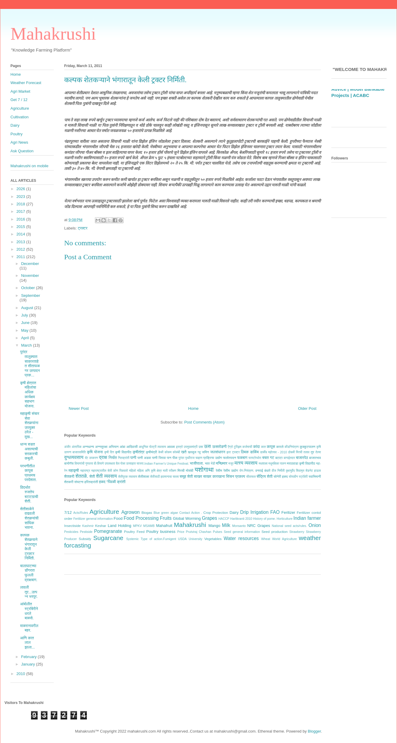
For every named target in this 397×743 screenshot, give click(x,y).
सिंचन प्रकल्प (235, 476)
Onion (314, 525)
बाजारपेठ (302, 457)
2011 (21, 257)
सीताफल (251, 476)
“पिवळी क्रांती (116, 482)
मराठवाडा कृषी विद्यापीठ (301, 463)
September (30, 295)
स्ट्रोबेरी (303, 476)
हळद (102, 482)
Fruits (166, 518)
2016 (21, 219)
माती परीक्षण (169, 470)
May (25, 330)
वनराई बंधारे (262, 470)
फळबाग (242, 457)
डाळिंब (254, 452)
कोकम (167, 452)
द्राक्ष (103, 457)
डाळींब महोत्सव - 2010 (273, 452)
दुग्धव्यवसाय (73, 457)
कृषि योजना (95, 452)
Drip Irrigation (254, 512)
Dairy (234, 512)
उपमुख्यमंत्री (191, 447)
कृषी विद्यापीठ (123, 452)
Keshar (100, 526)
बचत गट (268, 457)
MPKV (137, 526)
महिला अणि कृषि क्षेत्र (149, 470)
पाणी (133, 457)
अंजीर (67, 447)
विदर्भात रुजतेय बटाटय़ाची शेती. (29, 494)
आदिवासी (132, 447)
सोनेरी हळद (281, 476)
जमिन (205, 452)
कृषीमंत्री (151, 452)
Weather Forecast (25, 82)
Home (193, 408)
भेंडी (213, 463)
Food (118, 518)
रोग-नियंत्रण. (246, 470)
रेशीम (219, 470)
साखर (198, 476)
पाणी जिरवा (159, 458)
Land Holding (119, 525)
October (28, 288)
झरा (229, 452)
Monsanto (239, 526)
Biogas (146, 512)
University (195, 539)
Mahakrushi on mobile (29, 166)
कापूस (271, 446)
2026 (21, 189)
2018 (21, 204)
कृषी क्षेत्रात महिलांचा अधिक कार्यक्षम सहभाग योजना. (28, 394)
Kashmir (88, 526)
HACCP (223, 518)
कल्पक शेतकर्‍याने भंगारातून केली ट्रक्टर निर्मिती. (28, 547)
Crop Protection (215, 512)
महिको (132, 470)
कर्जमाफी (247, 447)
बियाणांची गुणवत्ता (84, 463)
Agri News (19, 142)
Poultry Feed (134, 531)
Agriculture (104, 511)
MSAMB (149, 526)
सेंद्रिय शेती (265, 476)
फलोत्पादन (229, 458)
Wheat (265, 539)
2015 (21, 226)
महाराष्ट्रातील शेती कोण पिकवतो (109, 470)
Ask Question (21, 151)
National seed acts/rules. (289, 526)
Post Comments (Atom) (204, 422)
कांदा (256, 446)
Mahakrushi (53, 34)
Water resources (241, 538)
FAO (275, 512)
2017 (21, 211)
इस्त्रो (179, 447)
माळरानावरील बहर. (29, 628)
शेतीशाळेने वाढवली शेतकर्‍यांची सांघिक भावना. (29, 518)
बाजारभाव (315, 458)
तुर (312, 452)
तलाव (307, 452)
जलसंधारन (217, 452)
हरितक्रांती (91, 482)
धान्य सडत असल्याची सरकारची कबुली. (29, 451)
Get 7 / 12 (18, 99)
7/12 (68, 512)
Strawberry (296, 531)
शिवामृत (300, 470)
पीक (174, 458)
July (25, 315)
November (30, 275)
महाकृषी (74, 470)
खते (183, 452)
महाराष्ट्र (85, 470)
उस (200, 447)
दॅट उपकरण (91, 458)
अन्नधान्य (88, 447)
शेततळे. (82, 476)
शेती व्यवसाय (106, 476)
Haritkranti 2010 (241, 518)
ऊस (207, 446)
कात (263, 447)
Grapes (209, 518)
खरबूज (192, 452)
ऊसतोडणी (219, 446)
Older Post (307, 408)
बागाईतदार (289, 458)
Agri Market (20, 91)
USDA (182, 539)
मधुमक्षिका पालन (277, 463)
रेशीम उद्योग (231, 470)
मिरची (180, 470)
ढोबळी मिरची (295, 452)
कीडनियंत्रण (291, 447)
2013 (21, 242)
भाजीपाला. (197, 463)
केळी (160, 452)
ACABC (361, 106)
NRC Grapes (258, 525)
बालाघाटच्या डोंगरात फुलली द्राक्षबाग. (28, 573)
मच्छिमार (221, 463)
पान (169, 458)
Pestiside (86, 531)
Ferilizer (288, 512)
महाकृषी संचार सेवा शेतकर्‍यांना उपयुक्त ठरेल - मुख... (29, 425)
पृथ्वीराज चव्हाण (193, 458)
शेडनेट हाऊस (313, 470)
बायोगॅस (68, 463)
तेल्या (318, 452)
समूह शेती (186, 476)
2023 (21, 196)
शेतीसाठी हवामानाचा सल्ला (164, 476)
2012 (21, 249)
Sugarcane (108, 537)
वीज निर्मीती (278, 470)
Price (180, 531)
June (26, 322)
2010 (21, 673)
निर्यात (113, 457)
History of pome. (264, 518)
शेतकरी (69, 476)
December (30, 263)
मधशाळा (263, 463)
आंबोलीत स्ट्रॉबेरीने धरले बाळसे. (29, 611)
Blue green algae (166, 512)
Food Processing (141, 518)
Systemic (132, 539)
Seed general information (242, 531)
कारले (279, 447)
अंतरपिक (76, 447)
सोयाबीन (293, 476)
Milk (226, 525)
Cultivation (19, 117)
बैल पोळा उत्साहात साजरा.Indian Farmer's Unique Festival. (152, 463)
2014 (21, 234)
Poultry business (161, 531)
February (29, 656)
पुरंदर (181, 458)
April (25, 338)
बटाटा (278, 458)
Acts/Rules (80, 512)
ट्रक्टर (82, 228)
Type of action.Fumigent (158, 539)
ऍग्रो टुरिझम (234, 447)
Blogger (314, 731)
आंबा (122, 447)
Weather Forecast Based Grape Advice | (355, 94)
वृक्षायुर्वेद (290, 470)
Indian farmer (307, 518)
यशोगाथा (204, 469)
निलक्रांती (123, 458)
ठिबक (245, 452)
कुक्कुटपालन (307, 447)
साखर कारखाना (214, 476)
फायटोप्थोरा (255, 458)
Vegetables (212, 539)
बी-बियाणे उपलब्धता (104, 463)
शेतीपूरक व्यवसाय (127, 476)
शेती (92, 476)
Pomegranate (108, 531)
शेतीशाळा (143, 476)
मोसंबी (189, 470)
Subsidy (85, 539)
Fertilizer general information (93, 518)
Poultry (16, 134)
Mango (214, 525)
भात (207, 463)
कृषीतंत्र (138, 452)
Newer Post (79, 408)
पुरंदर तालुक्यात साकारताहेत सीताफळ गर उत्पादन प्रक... (30, 363)
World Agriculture (284, 539)
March (27, 345)
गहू (199, 452)
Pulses (217, 531)
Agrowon (130, 512)
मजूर (230, 463)
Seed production (274, 531)
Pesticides (71, 531)
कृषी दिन (109, 452)
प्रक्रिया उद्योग (212, 458)
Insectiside (72, 526)
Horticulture (285, 518)
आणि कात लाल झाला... (27, 642)
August (27, 307)
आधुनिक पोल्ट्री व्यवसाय (152, 447)
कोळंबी (176, 452)
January (28, 664)
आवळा (171, 447)
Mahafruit (164, 525)
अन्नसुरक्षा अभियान (107, 447)
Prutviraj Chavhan (198, 531)
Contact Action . (190, 512)
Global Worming (187, 518)
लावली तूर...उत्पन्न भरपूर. (29, 592)
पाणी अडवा (144, 458)
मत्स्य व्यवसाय (245, 463)
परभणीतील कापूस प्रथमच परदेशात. (28, 473)
